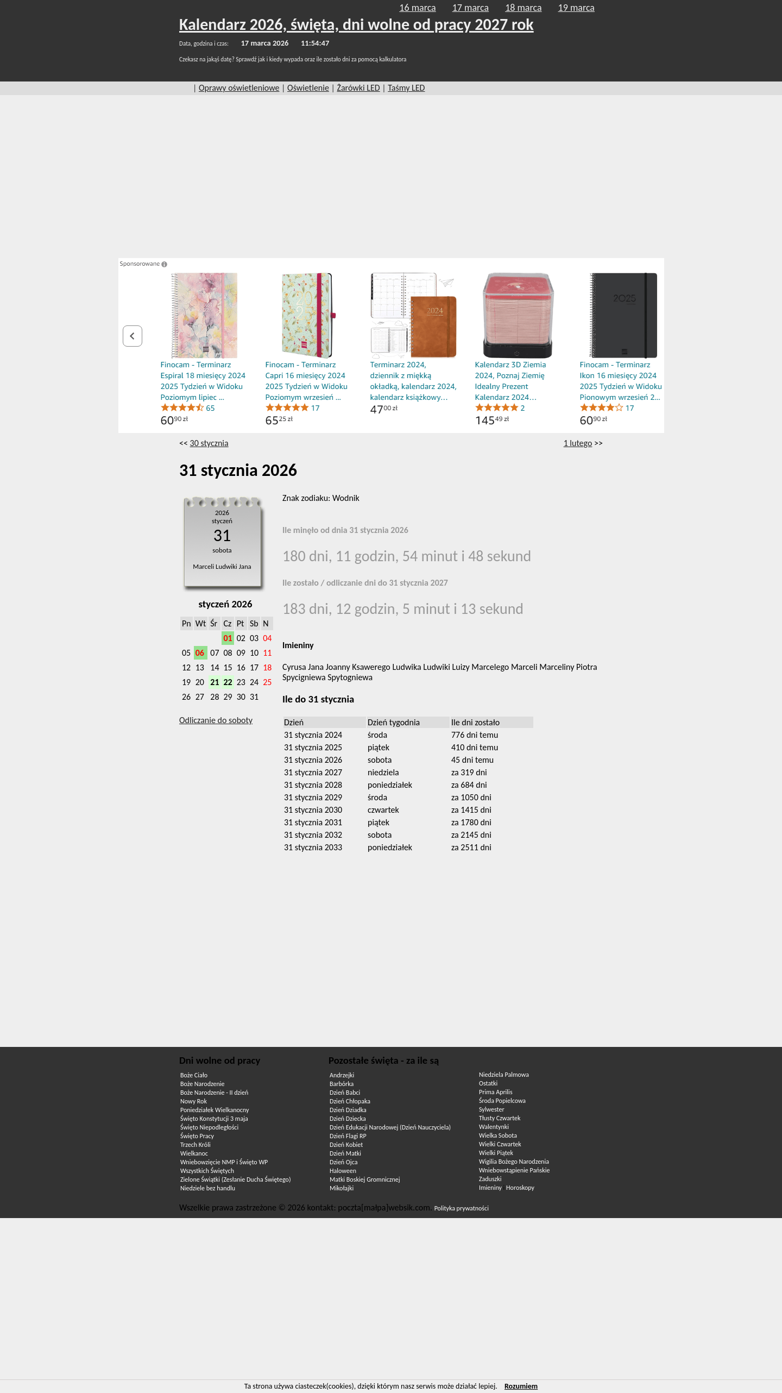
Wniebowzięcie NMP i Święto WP (224, 1162)
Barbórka (342, 1084)
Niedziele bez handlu (207, 1188)
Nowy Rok (193, 1101)
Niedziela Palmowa (504, 1074)
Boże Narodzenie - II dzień (214, 1092)
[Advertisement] (391, 177)
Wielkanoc (194, 1153)
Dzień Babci (345, 1092)
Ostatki (488, 1083)
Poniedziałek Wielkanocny (214, 1110)
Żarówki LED (358, 88)
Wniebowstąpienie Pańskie (514, 1170)
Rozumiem (521, 1386)
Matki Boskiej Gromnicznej (365, 1179)
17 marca (470, 8)
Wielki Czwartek (500, 1144)
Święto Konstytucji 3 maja (214, 1118)
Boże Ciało (193, 1075)
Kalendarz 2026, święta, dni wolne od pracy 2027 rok (356, 24)
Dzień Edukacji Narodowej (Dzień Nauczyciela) (390, 1127)
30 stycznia (209, 443)
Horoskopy (520, 1187)
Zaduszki (490, 1179)
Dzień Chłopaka (350, 1101)
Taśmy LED (406, 88)
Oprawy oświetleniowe (239, 88)
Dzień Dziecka (348, 1118)
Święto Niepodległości (209, 1127)
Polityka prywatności (461, 1208)
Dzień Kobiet (346, 1145)
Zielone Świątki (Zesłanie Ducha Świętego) (235, 1179)
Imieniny (490, 1187)
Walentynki (494, 1127)
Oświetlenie (308, 88)
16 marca (417, 8)
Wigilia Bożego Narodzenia (514, 1161)
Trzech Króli (195, 1145)
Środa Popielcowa (502, 1101)
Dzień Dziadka (348, 1110)
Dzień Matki (345, 1153)
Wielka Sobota (498, 1135)
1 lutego (578, 443)
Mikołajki (342, 1188)
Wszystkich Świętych (207, 1171)
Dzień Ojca (343, 1162)
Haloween (343, 1171)
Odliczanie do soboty (216, 720)
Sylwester (491, 1109)
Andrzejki (342, 1075)
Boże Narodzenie (202, 1084)
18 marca (523, 8)
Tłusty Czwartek (500, 1118)
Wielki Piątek (496, 1153)
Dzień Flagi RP (348, 1136)
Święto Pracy (197, 1136)
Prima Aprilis (496, 1092)
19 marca (576, 8)
